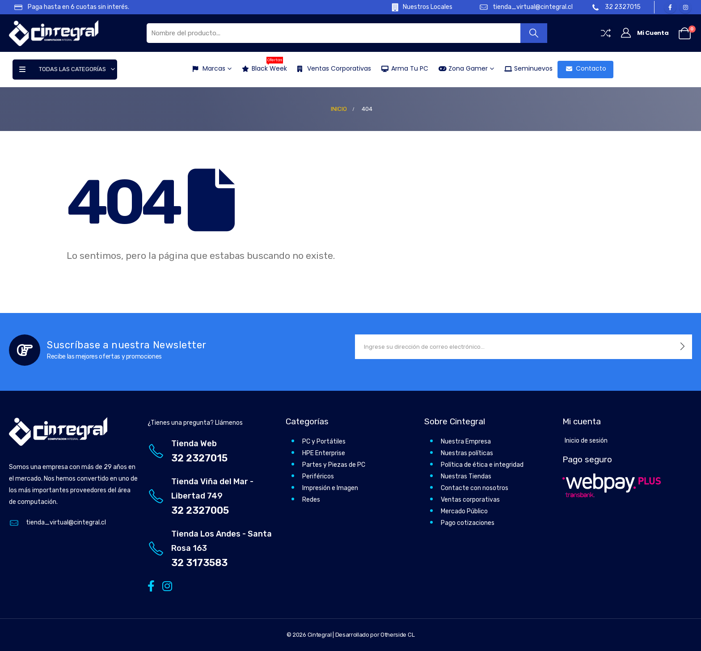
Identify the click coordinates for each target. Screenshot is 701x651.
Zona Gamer (460, 68)
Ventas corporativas (470, 499)
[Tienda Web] (212, 450)
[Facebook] (670, 7)
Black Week (261, 67)
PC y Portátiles (324, 441)
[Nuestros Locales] (415, 7)
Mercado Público (464, 511)
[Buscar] (534, 33)
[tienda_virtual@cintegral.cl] (521, 7)
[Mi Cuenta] (644, 33)
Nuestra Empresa (466, 441)
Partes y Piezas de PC (333, 465)
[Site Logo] (53, 33)
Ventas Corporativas (331, 68)
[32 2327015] (617, 7)
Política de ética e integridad (482, 465)
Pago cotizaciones (467, 523)
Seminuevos (526, 68)
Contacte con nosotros (474, 488)
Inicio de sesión (586, 440)
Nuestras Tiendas (466, 476)
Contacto (583, 68)
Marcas (206, 68)
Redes (311, 499)
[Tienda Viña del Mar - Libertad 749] (212, 496)
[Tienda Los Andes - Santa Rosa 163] (212, 548)
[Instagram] (685, 7)
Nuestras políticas (467, 453)
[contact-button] (682, 346)
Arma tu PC (402, 68)
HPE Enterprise (323, 453)
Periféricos (318, 476)
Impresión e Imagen (330, 488)
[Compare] (606, 33)
